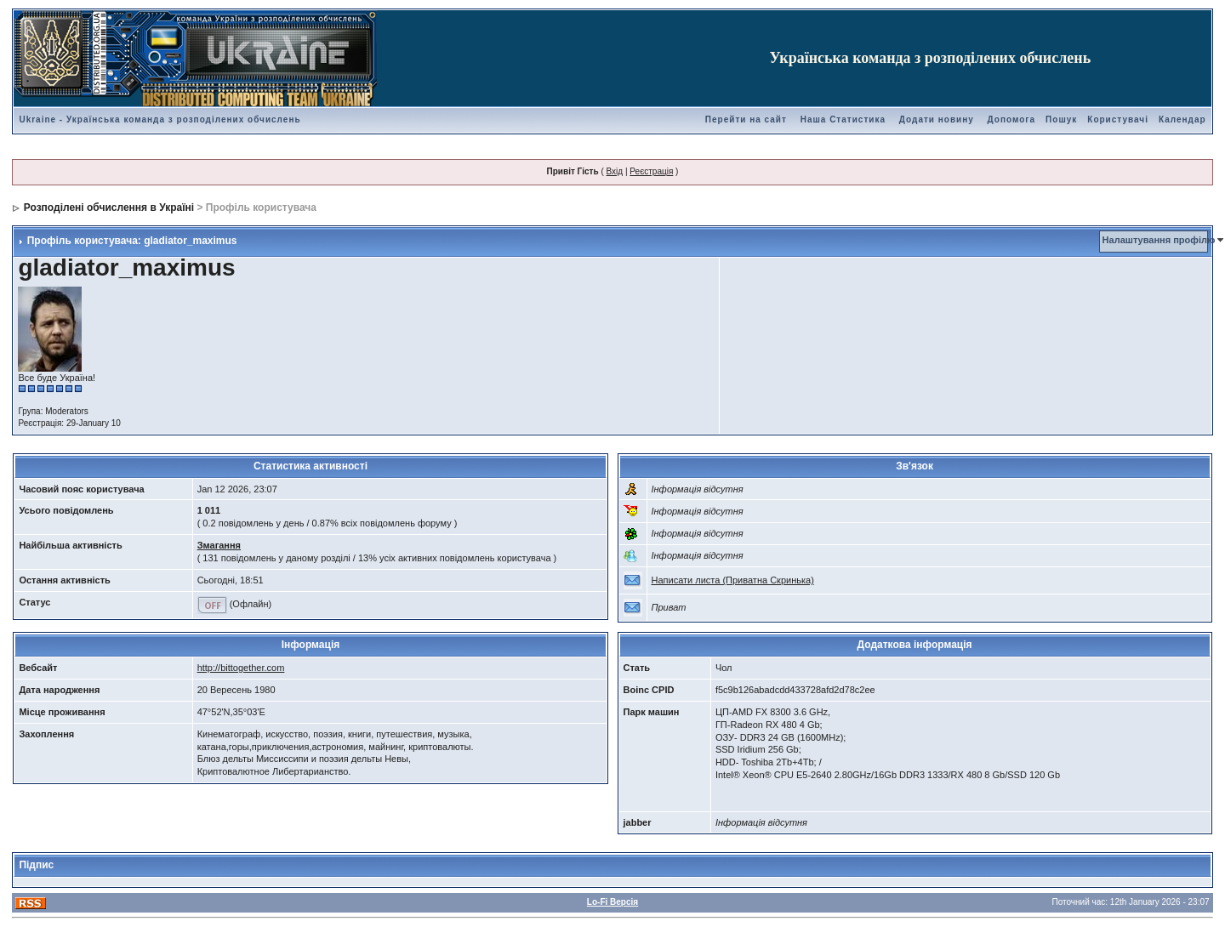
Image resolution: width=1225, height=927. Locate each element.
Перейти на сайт (746, 119)
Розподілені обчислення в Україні (109, 207)
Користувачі (1117, 119)
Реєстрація (651, 171)
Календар (1182, 119)
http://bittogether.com (241, 668)
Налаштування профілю (1159, 240)
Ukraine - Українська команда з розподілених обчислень (159, 119)
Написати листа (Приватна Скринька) (733, 580)
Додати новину (936, 119)
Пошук (1061, 119)
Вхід (615, 171)
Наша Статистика (843, 119)
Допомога (1011, 119)
